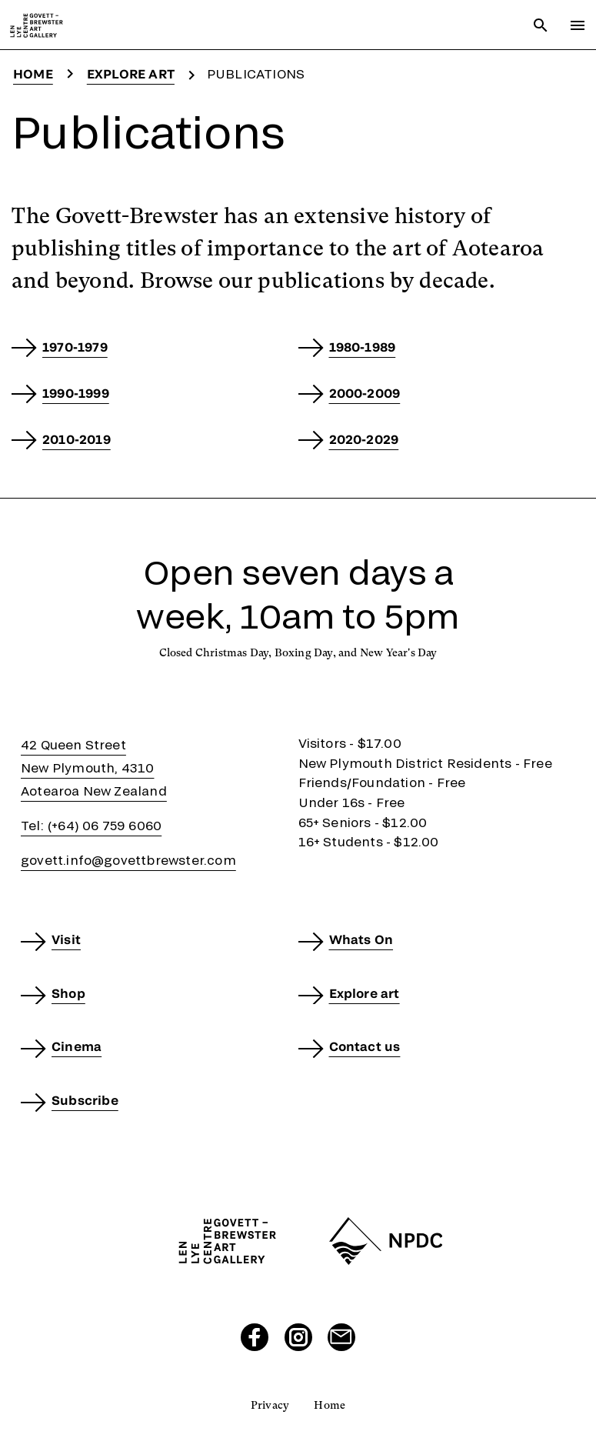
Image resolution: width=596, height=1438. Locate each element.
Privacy (270, 1405)
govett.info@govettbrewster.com (128, 859)
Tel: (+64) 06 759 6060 (91, 825)
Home (33, 73)
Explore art (131, 73)
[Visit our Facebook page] (254, 1337)
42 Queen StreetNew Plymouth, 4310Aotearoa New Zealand (94, 767)
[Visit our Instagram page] (298, 1337)
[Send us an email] (341, 1337)
